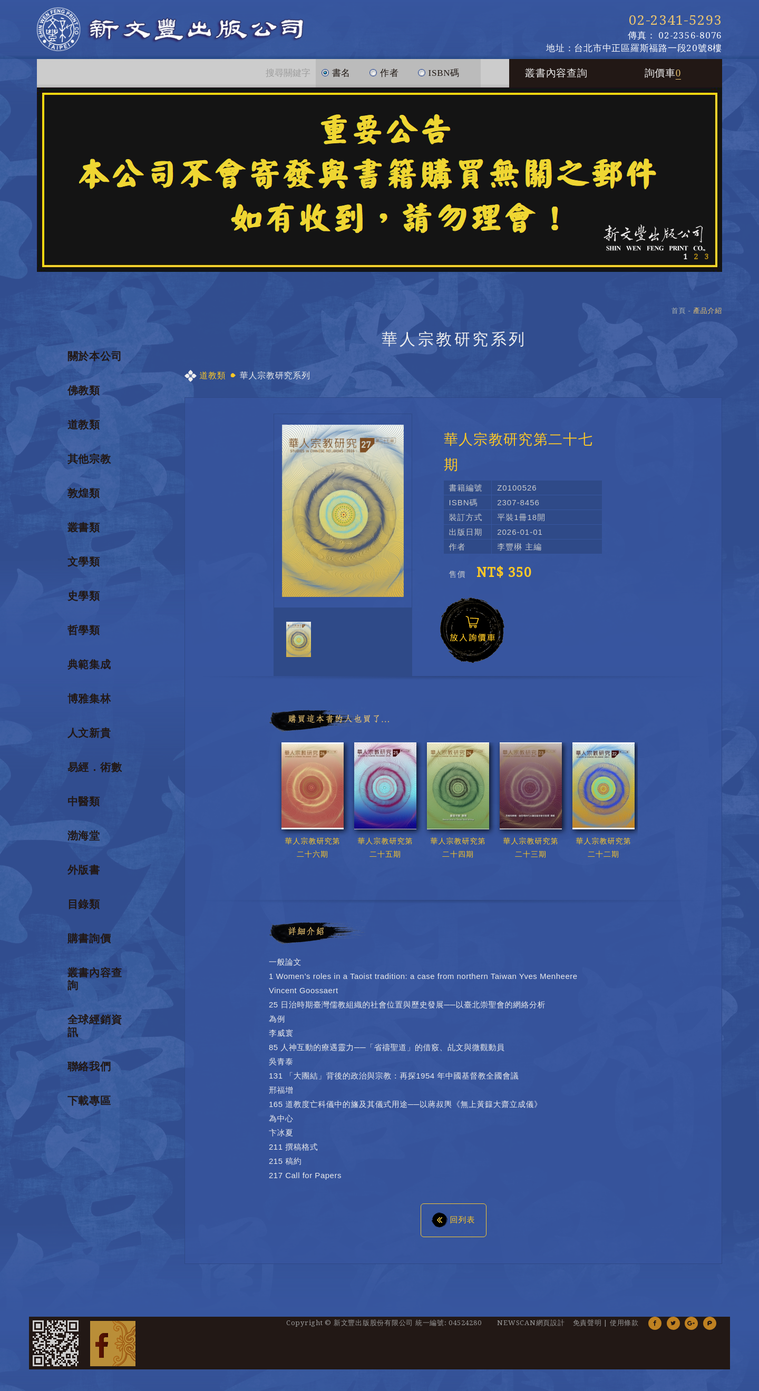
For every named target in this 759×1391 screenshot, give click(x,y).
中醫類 (83, 807)
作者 (384, 74)
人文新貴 (89, 738)
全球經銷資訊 (94, 1031)
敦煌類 (83, 499)
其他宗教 (89, 464)
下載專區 (89, 1106)
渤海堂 (83, 841)
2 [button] (696, 262)
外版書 (83, 875)
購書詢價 (89, 944)
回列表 (453, 1225)
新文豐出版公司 (189, 32)
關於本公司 (94, 362)
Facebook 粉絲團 (112, 1349)
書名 (336, 74)
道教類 (83, 430)
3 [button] (706, 262)
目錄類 (83, 910)
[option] (379, 185)
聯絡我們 (89, 1072)
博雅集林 (89, 704)
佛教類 (83, 396)
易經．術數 (94, 773)
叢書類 (83, 533)
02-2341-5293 (675, 20)
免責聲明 (587, 1329)
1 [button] (685, 262)
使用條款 (624, 1329)
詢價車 (663, 78)
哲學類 (83, 636)
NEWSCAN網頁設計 (531, 1329)
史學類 (83, 601)
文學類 (83, 567)
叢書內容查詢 (556, 78)
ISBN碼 (438, 74)
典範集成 (89, 670)
